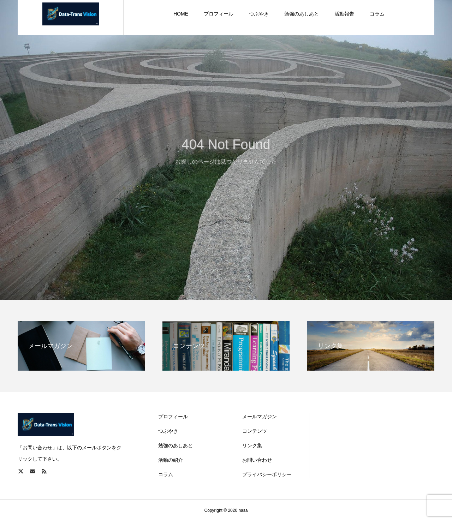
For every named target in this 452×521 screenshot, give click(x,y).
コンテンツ (254, 431)
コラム (165, 474)
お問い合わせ (257, 460)
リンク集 (252, 445)
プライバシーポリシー (267, 474)
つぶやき (168, 431)
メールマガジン (259, 416)
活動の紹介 (170, 460)
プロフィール (173, 416)
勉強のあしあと (175, 445)
